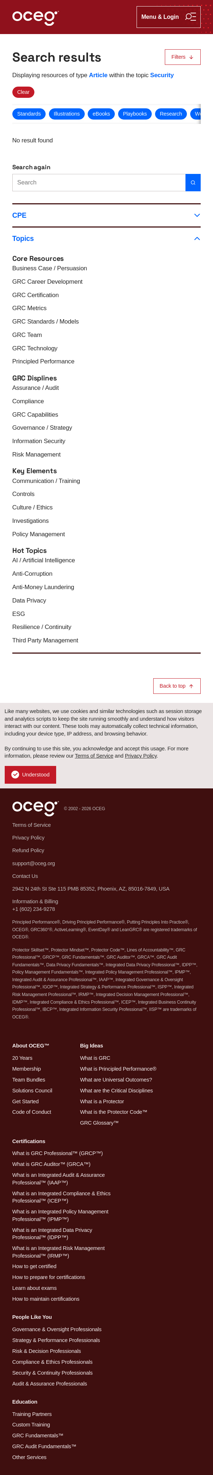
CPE (106, 215)
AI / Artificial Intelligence (43, 560)
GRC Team (27, 335)
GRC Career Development (47, 281)
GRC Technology (35, 348)
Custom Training (31, 1425)
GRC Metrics (29, 308)
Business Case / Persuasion (49, 268)
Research (171, 114)
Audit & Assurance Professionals (49, 1384)
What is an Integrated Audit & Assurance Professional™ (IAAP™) (58, 1179)
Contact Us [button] (25, 876)
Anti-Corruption (32, 573)
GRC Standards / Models (45, 321)
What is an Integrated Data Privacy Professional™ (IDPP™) (52, 1234)
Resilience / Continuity (41, 627)
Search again (31, 167)
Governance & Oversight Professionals (56, 1329)
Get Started (25, 1101)
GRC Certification (35, 295)
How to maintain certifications (45, 1299)
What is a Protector (102, 1101)
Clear (23, 92)
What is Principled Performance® (118, 1069)
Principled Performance (43, 361)
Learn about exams (34, 1288)
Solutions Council (32, 1090)
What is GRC (95, 1058)
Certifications (28, 1141)
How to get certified (34, 1266)
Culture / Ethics (32, 507)
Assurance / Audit (35, 387)
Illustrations (67, 114)
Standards (29, 114)
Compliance (28, 401)
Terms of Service (94, 756)
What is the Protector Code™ (113, 1112)
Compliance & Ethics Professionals (52, 1362)
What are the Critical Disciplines (116, 1090)
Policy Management (38, 534)
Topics (106, 238)
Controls (23, 494)
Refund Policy (28, 850)
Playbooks (135, 114)
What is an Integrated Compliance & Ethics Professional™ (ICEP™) (61, 1197)
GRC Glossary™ (99, 1123)
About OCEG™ (30, 1046)
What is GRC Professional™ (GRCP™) (57, 1153)
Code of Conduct (31, 1112)
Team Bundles (28, 1080)
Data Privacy (29, 600)
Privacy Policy (141, 756)
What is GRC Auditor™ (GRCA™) (51, 1164)
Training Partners (32, 1414)
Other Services (29, 1457)
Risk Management (36, 454)
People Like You (32, 1317)
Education (24, 1402)
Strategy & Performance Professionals (56, 1340)
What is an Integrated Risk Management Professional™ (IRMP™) (58, 1252)
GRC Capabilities (35, 414)
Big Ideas (91, 1046)
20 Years (22, 1058)
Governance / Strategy (42, 427)
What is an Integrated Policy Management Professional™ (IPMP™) (60, 1215)
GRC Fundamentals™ (37, 1435)
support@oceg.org (33, 863)
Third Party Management (45, 640)
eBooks (101, 114)
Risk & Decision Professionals (46, 1351)
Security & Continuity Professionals (52, 1373)
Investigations (30, 520)
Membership (26, 1069)
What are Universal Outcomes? (116, 1080)
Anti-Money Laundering (43, 587)
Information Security (39, 441)
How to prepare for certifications (48, 1277)
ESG (18, 614)
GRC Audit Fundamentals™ (44, 1446)
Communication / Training (46, 481)
